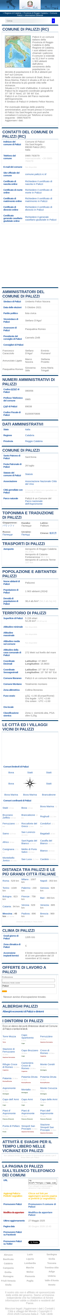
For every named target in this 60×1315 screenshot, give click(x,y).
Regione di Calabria (12, 13)
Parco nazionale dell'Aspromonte (34, 502)
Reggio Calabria (34, 441)
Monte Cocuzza (48, 1088)
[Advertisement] (30, 255)
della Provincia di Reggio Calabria (42, 42)
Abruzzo (8, 1254)
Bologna (7, 896)
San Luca (26, 859)
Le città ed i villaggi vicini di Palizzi (24, 727)
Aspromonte (9, 1088)
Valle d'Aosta (52, 1280)
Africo (6, 842)
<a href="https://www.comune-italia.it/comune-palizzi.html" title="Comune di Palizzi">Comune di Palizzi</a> (42, 1182)
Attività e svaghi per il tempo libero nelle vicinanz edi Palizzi (27, 1146)
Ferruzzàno (46, 1036)
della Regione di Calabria (43, 46)
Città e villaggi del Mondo (22, 1311)
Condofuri (45, 823)
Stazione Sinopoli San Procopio (47, 1127)
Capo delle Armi (48, 1099)
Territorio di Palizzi (24, 613)
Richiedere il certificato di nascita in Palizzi (38, 182)
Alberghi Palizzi (20, 1006)
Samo (6, 833)
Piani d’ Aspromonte (9, 1112)
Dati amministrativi (22, 424)
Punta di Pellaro (11, 1126)
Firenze (25, 896)
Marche (30, 1267)
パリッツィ (9, 525)
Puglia (30, 1280)
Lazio (30, 1254)
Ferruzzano (9, 823)
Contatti (49, 1308)
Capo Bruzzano (29, 1050)
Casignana (8, 849)
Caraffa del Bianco (46, 842)
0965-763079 (32, 155)
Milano (25, 879)
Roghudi (44, 816)
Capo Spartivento (27, 1036)
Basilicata (8, 1259)
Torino (6, 887)
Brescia (44, 913)
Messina (16, 82)
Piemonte (30, 1276)
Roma (6, 880)
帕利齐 (53, 533)
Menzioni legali (13, 1308)
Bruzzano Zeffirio (8, 816)
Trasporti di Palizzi (23, 544)
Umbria (52, 1276)
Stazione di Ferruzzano (9, 1050)
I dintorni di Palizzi (22, 1021)
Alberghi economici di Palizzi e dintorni (23, 1011)
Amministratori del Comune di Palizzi (23, 294)
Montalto (26, 1089)
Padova (25, 913)
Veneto (51, 1284)
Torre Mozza (9, 1036)
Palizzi (35, 37)
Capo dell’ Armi (11, 1099)
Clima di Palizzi (18, 930)
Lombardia (30, 1263)
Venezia (44, 905)
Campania (8, 1268)
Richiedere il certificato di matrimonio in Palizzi (38, 199)
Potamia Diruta (48, 1076)
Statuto (29, 474)
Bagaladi (45, 833)
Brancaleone (49, 794)
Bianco (44, 850)
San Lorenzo (28, 832)
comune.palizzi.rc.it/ (35, 174)
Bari (42, 897)
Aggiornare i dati (14, 120)
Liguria (30, 1259)
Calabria (29, 435)
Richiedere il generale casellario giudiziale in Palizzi (40, 218)
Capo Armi (27, 1099)
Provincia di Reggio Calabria (36, 13)
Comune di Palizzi (21, 450)
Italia (27, 429)
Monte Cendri (47, 1064)
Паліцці (25, 534)
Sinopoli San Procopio (28, 1127)
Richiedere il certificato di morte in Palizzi (38, 191)
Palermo (26, 887)
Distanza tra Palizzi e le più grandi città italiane (29, 871)
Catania (7, 906)
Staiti (39, 77)
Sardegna (52, 1254)
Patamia (7, 1078)
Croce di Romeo (44, 1051)
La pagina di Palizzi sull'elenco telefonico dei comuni (28, 1170)
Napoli (43, 880)
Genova (44, 887)
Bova (46, 77)
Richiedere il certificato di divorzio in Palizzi (38, 208)
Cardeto (44, 859)
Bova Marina (12, 80)
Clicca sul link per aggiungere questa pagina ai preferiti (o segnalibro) (42, 1196)
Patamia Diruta (29, 1076)
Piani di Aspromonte (28, 1112)
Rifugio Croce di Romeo (10, 1065)
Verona (25, 905)
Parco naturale (10, 498)
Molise (30, 1272)
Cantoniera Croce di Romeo (27, 1066)
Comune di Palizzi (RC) (25, 29)
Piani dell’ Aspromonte (46, 1112)
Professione (7, 977)
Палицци (8, 534)
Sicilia (51, 1259)
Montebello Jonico (8, 859)
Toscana (51, 1263)
